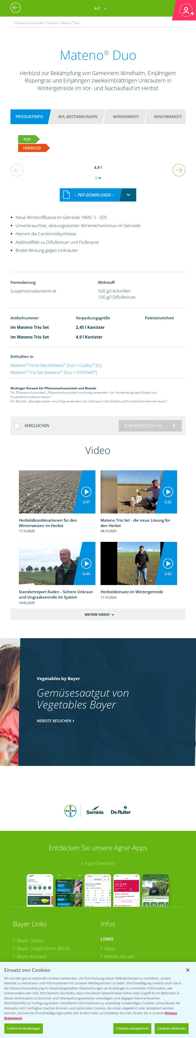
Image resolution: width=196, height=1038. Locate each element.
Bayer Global (30, 901)
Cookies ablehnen (171, 1028)
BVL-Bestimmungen (77, 116)
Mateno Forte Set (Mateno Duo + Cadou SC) (56, 360)
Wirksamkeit (126, 116)
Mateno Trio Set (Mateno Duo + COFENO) (53, 367)
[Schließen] (187, 970)
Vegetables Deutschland (42, 950)
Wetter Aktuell (119, 917)
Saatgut (112, 950)
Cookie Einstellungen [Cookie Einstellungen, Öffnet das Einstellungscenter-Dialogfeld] (23, 1028)
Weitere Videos (97, 609)
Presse (24, 942)
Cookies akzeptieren (132, 1028)
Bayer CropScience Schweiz (45, 934)
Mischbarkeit (168, 116)
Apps (109, 909)
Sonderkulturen (120, 957)
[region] (98, 1000)
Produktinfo (29, 116)
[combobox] (98, 189)
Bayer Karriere (31, 917)
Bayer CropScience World (43, 909)
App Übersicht (100, 824)
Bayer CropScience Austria (44, 926)
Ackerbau (114, 941)
